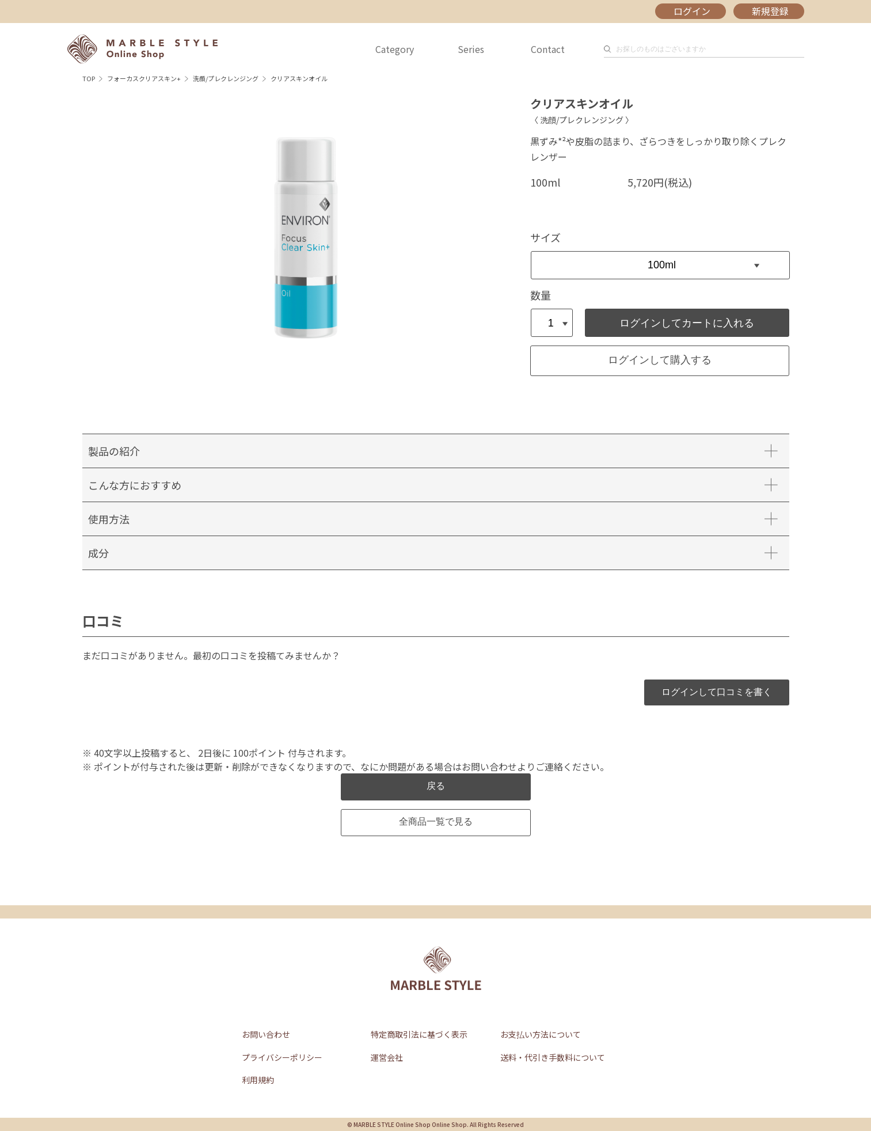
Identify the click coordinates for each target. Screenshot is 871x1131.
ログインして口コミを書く (716, 692)
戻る (436, 786)
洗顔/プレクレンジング (225, 78)
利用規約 (258, 1080)
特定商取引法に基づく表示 (419, 1034)
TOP (88, 78)
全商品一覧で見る (436, 821)
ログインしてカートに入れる (686, 323)
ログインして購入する (660, 360)
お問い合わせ (266, 1034)
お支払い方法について (540, 1034)
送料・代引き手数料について (552, 1057)
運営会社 (387, 1057)
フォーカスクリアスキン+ (144, 78)
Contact (548, 49)
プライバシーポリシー (282, 1057)
